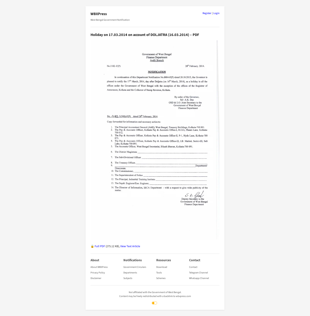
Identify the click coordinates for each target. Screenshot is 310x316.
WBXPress (99, 14)
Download (161, 267)
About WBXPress (99, 267)
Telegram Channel (198, 272)
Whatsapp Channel (199, 278)
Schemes (161, 278)
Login (216, 13)
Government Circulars (134, 267)
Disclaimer (96, 278)
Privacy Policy (98, 272)
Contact (193, 267)
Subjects (127, 278)
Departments (130, 272)
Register (207, 13)
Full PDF (100, 246)
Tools (159, 272)
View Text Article (130, 246)
